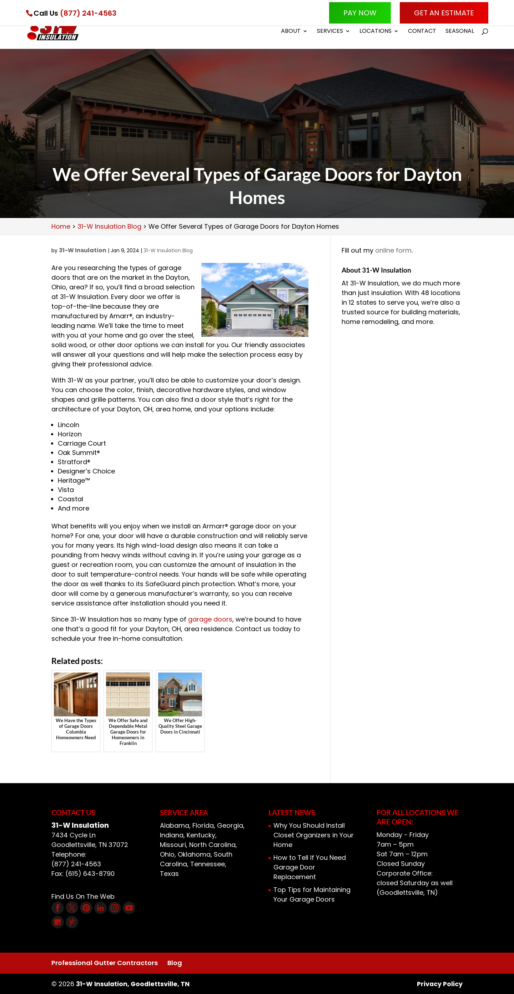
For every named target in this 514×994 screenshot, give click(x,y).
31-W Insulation (82, 250)
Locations (375, 33)
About (291, 33)
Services (330, 33)
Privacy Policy (439, 983)
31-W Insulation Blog (168, 250)
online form (393, 250)
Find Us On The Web (83, 896)
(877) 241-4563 (88, 13)
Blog (174, 962)
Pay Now (360, 12)
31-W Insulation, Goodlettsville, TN (133, 983)
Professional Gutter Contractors (104, 962)
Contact (422, 33)
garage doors (210, 619)
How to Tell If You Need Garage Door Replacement (309, 867)
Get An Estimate (444, 12)
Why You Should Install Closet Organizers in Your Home (313, 835)
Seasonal (459, 33)
